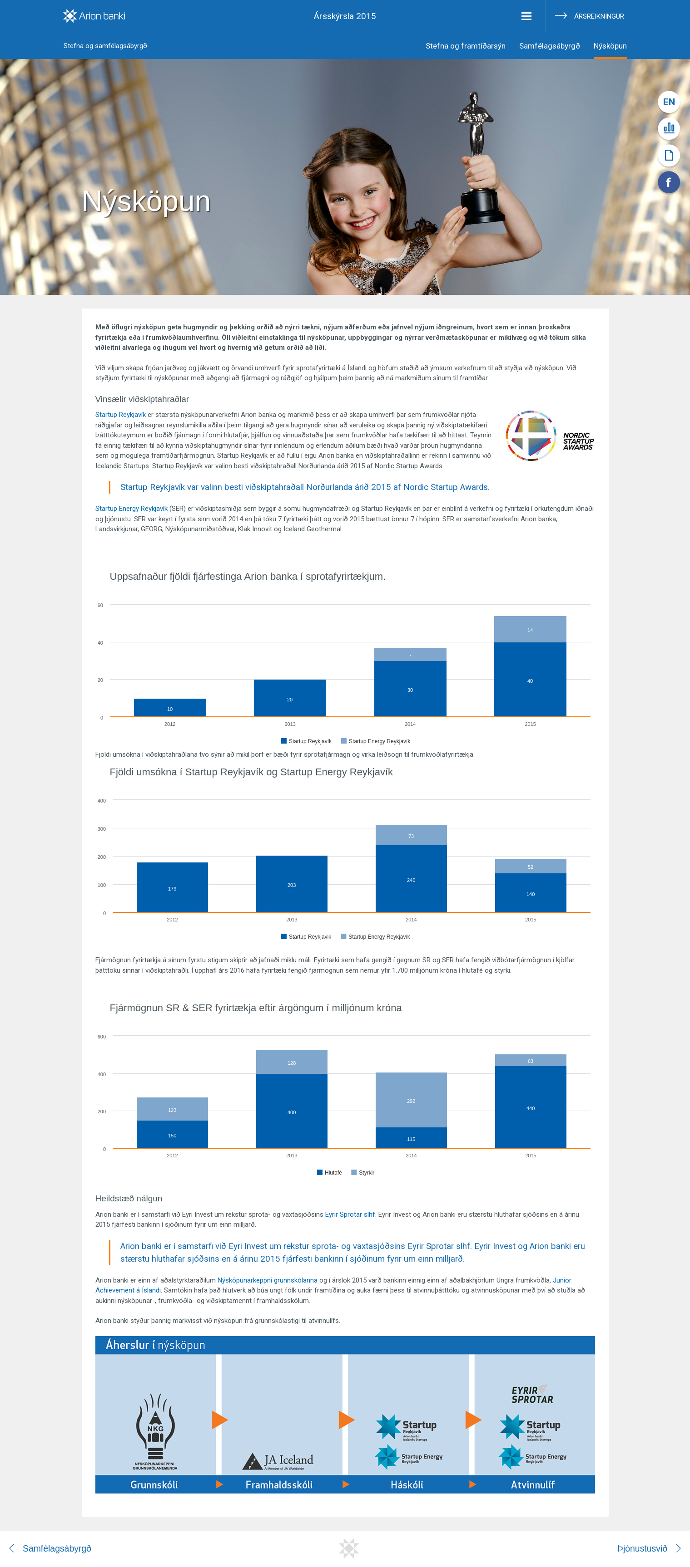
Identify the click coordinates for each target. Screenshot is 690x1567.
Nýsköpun (610, 45)
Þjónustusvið (642, 1548)
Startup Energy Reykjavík (131, 508)
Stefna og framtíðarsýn (466, 45)
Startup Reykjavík (120, 415)
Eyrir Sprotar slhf (350, 1214)
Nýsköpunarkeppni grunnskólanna (268, 1280)
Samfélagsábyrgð (549, 45)
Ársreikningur (599, 16)
